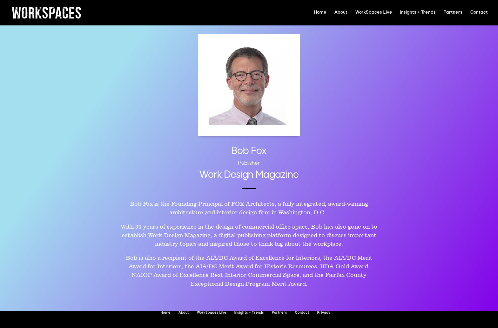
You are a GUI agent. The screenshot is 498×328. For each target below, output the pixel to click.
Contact (479, 12)
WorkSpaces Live (373, 12)
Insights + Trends (418, 12)
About (340, 12)
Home (320, 12)
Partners (453, 12)
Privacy (323, 313)
